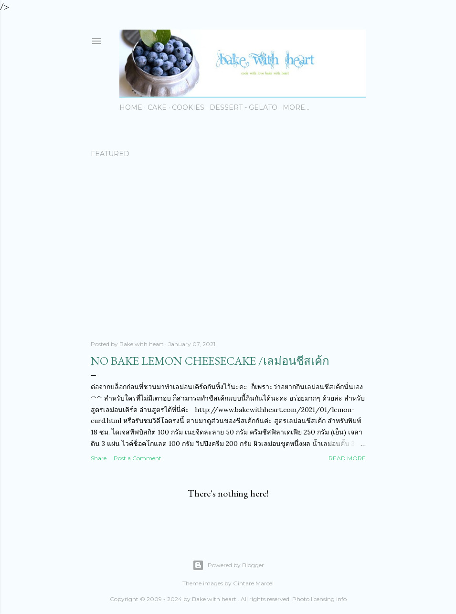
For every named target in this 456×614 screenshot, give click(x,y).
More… (296, 107)
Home (130, 107)
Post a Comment (137, 458)
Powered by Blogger (228, 565)
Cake (157, 107)
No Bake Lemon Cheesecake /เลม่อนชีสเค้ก (210, 360)
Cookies (188, 107)
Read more (347, 458)
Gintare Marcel (253, 583)
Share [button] (98, 458)
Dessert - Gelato (243, 107)
